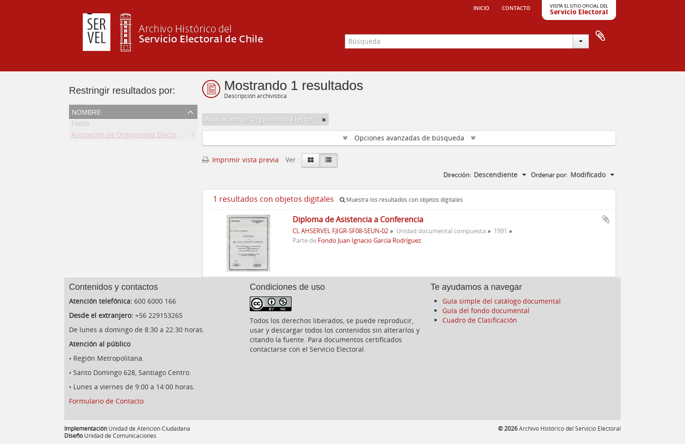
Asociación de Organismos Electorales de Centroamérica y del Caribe (181, 136)
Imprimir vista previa (240, 159)
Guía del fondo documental (485, 310)
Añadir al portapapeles (606, 219)
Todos (80, 124)
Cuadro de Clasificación (479, 320)
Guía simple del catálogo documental (501, 301)
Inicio (481, 7)
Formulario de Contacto (106, 400)
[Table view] (328, 160)
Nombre (86, 111)
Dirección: (457, 174)
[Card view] (311, 160)
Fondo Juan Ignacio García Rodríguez (369, 241)
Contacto (516, 7)
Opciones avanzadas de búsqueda (409, 137)
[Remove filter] (324, 119)
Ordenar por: (549, 174)
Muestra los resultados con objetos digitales (401, 200)
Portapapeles (600, 36)
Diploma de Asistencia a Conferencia (358, 219)
